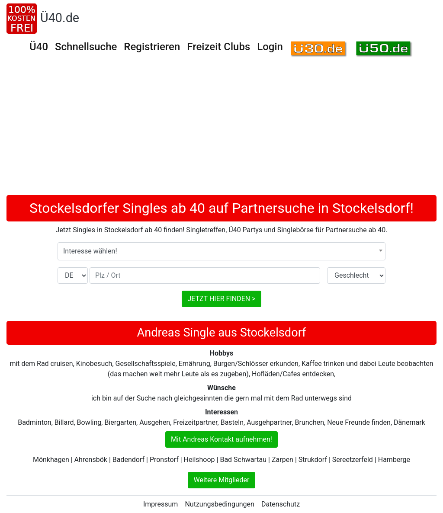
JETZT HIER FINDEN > (221, 299)
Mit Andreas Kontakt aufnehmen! (221, 439)
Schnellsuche (86, 47)
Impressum (160, 504)
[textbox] (221, 251)
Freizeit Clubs (218, 47)
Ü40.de (59, 17)
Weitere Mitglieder (221, 480)
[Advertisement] (221, 130)
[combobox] (221, 251)
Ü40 (38, 47)
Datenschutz (280, 504)
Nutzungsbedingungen (219, 504)
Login (270, 47)
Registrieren (152, 47)
